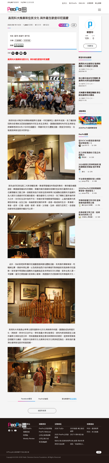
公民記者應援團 (44, 435)
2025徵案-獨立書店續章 (77, 430)
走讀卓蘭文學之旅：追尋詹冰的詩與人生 (89, 213)
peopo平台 (85, 181)
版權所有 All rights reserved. (19, 45)
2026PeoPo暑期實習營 (88, 128)
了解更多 (90, 46)
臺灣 (16, 36)
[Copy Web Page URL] (24, 53)
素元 (83, 172)
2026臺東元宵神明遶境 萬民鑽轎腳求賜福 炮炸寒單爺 (90, 167)
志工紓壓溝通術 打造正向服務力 (89, 153)
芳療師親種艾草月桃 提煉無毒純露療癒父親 (89, 201)
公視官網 (90, 3)
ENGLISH (82, 3)
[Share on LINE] (20, 53)
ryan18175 (85, 145)
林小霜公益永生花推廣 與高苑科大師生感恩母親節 (89, 79)
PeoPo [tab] (43, 399)
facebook (9, 431)
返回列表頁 (42, 411)
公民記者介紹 (44, 438)
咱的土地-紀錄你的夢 (62, 441)
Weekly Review (28, 438)
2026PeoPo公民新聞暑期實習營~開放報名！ (90, 189)
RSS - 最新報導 (92, 428)
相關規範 (26, 432)
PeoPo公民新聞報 (45, 428)
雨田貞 (84, 157)
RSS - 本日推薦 (92, 432)
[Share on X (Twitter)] (16, 53)
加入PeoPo (73, 3)
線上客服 (98, 3)
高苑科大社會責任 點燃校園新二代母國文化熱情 (89, 65)
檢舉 (73, 25)
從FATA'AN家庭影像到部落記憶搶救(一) (89, 141)
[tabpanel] (42, 405)
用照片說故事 (59, 444)
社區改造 (27, 40)
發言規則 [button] (73, 399)
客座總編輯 (43, 442)
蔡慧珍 (90, 32)
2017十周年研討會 (77, 434)
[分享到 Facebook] (12, 53)
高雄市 (21, 36)
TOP (98, 452)
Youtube (15, 431)
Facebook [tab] (26, 399)
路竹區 (27, 36)
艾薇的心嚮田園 (87, 217)
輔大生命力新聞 (87, 205)
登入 (65, 3)
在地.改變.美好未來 (77, 441)
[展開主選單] (99, 10)
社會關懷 (18, 40)
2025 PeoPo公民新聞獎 (62, 436)
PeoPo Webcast (45, 432)
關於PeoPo (27, 428)
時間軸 (25, 435)
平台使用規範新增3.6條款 (90, 178)
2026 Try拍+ (59, 428)
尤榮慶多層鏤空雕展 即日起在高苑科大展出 (89, 93)
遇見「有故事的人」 (77, 444)
